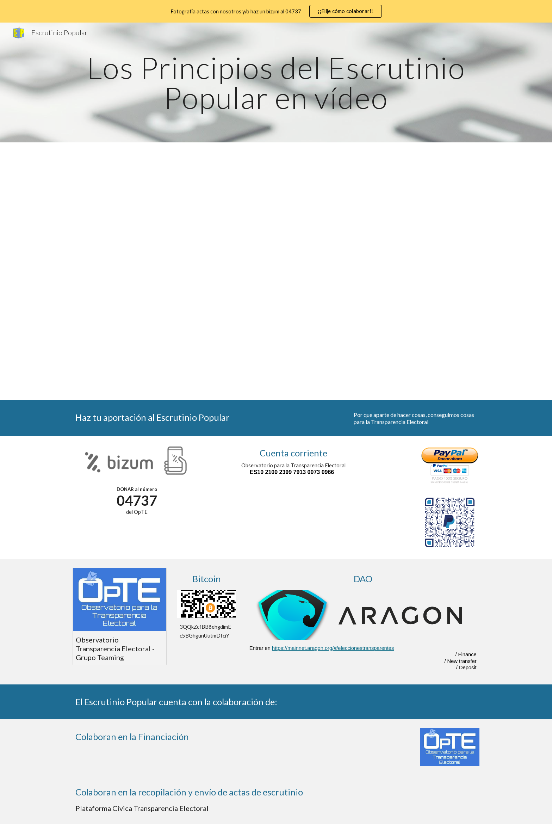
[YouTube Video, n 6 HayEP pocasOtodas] (328, 275)
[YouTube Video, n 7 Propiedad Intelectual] (432, 275)
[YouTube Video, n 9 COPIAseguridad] (328, 359)
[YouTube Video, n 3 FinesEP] (432, 188)
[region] (276, 11)
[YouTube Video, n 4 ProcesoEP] (119, 276)
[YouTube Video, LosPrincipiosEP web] (119, 188)
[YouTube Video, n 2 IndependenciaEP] (328, 188)
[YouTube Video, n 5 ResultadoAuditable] (224, 276)
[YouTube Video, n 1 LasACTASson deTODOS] (224, 188)
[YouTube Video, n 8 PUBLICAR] (224, 359)
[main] (276, 83)
